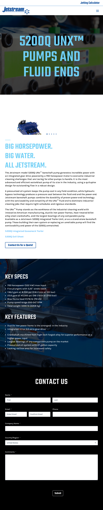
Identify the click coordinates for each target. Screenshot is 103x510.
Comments (10, 452)
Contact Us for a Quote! (20, 245)
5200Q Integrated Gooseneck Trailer (24, 231)
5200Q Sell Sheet (14, 236)
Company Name (12, 423)
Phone (55, 409)
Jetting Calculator (90, 3)
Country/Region (12, 438)
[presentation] (25, 491)
